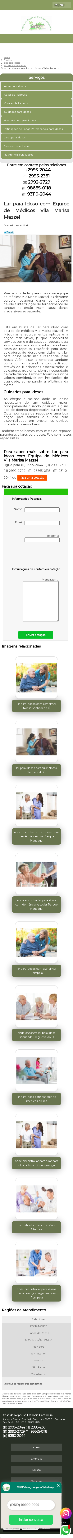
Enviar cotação (36, 635)
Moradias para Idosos (17, 146)
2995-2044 (39, 169)
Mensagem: (41, 599)
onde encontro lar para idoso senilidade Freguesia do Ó (37, 1035)
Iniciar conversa (31, 1520)
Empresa (36, 1458)
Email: (37, 523)
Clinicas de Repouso (17, 103)
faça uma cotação (32, 477)
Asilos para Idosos (15, 86)
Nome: (37, 509)
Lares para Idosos (15, 137)
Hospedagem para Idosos (20, 120)
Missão (36, 1469)
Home (36, 1447)
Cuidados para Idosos (17, 111)
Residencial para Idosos (19, 154)
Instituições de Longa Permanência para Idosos (33, 128)
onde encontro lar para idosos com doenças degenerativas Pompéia (36, 1293)
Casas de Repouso (16, 94)
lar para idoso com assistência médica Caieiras (36, 1099)
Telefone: (42, 538)
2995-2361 (39, 176)
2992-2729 (39, 182)
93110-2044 (39, 194)
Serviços (37, 77)
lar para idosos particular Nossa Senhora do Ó (36, 770)
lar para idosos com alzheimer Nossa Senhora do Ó (36, 706)
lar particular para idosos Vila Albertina (36, 1227)
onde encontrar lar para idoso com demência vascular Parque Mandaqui (36, 904)
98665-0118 (39, 188)
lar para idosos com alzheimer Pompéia (36, 971)
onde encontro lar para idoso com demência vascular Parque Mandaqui (36, 836)
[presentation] (36, 555)
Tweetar (9, 232)
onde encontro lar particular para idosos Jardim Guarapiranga (36, 1163)
